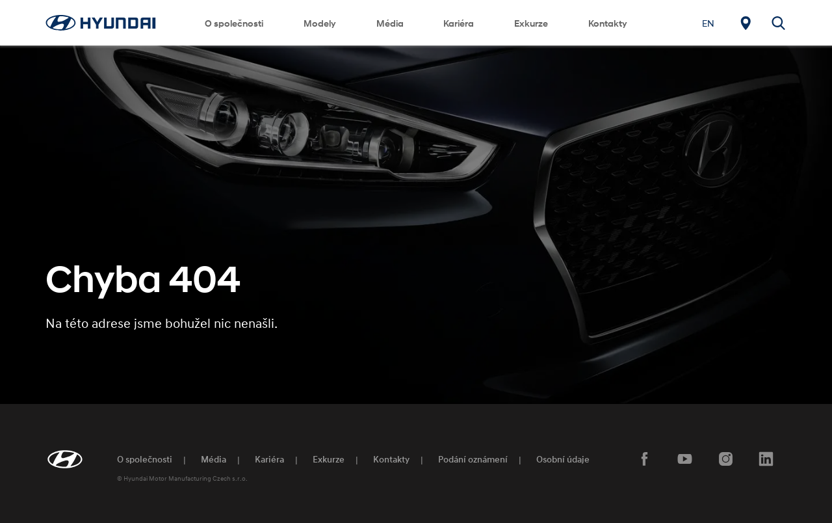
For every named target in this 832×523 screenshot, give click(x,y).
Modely (320, 23)
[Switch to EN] (708, 23)
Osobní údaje (563, 459)
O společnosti (234, 23)
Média (390, 23)
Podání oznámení (473, 459)
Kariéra (458, 23)
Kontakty (607, 23)
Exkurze (531, 23)
